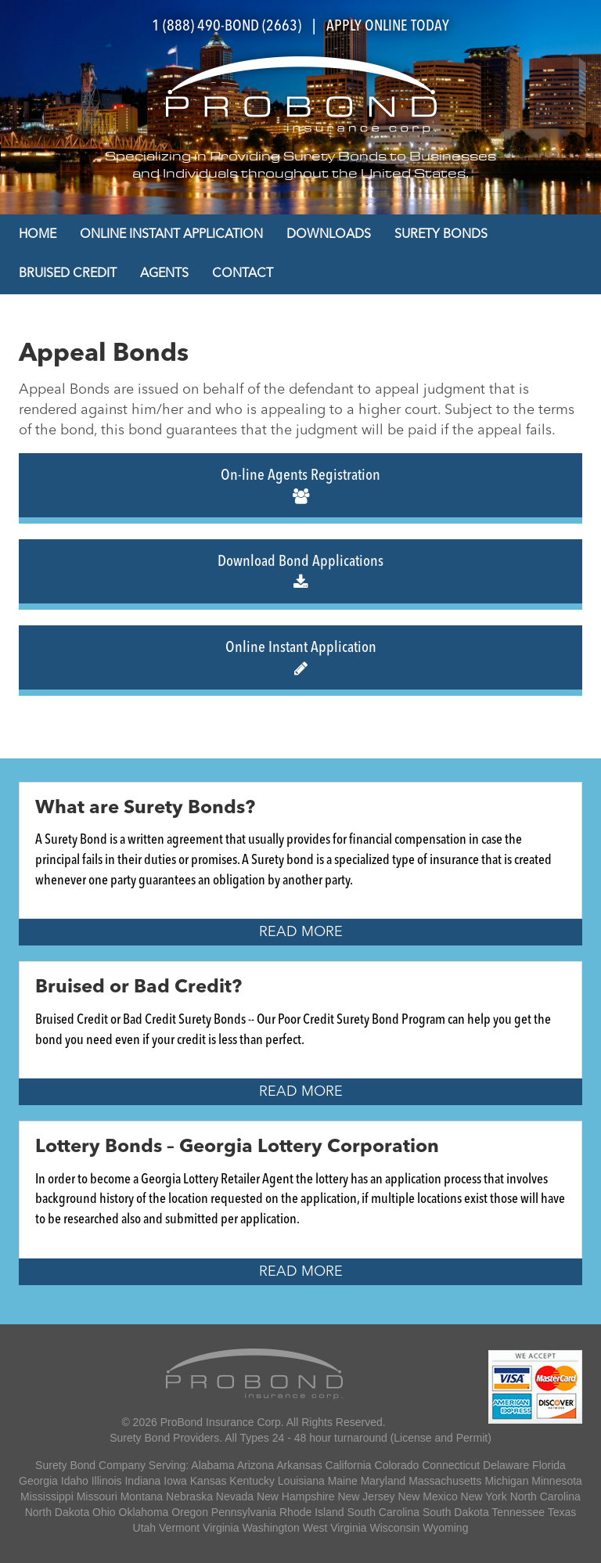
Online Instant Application (171, 235)
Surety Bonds (441, 235)
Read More (301, 932)
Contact (242, 274)
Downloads (328, 235)
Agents (164, 274)
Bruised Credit (68, 274)
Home (37, 235)
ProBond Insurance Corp (220, 1422)
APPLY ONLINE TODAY (387, 26)
